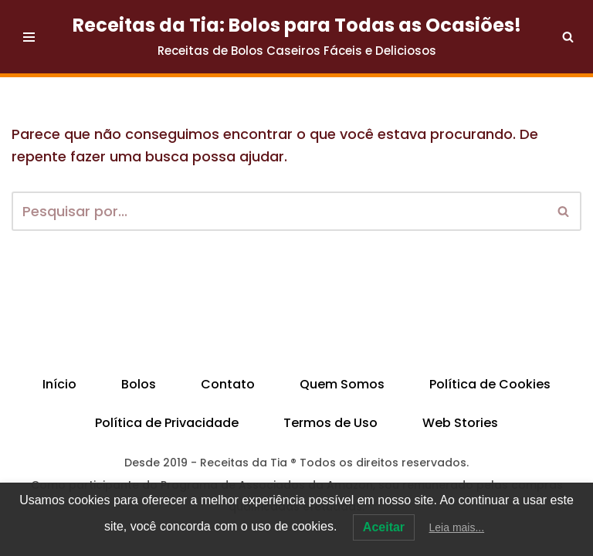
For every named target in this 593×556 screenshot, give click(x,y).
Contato (228, 384)
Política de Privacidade (167, 423)
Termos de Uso (330, 423)
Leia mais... (457, 527)
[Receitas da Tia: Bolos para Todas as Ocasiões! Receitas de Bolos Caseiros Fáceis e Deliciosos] (297, 37)
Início (59, 384)
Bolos (138, 384)
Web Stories (460, 423)
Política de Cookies (490, 384)
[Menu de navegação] (29, 37)
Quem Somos (342, 384)
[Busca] (568, 36)
